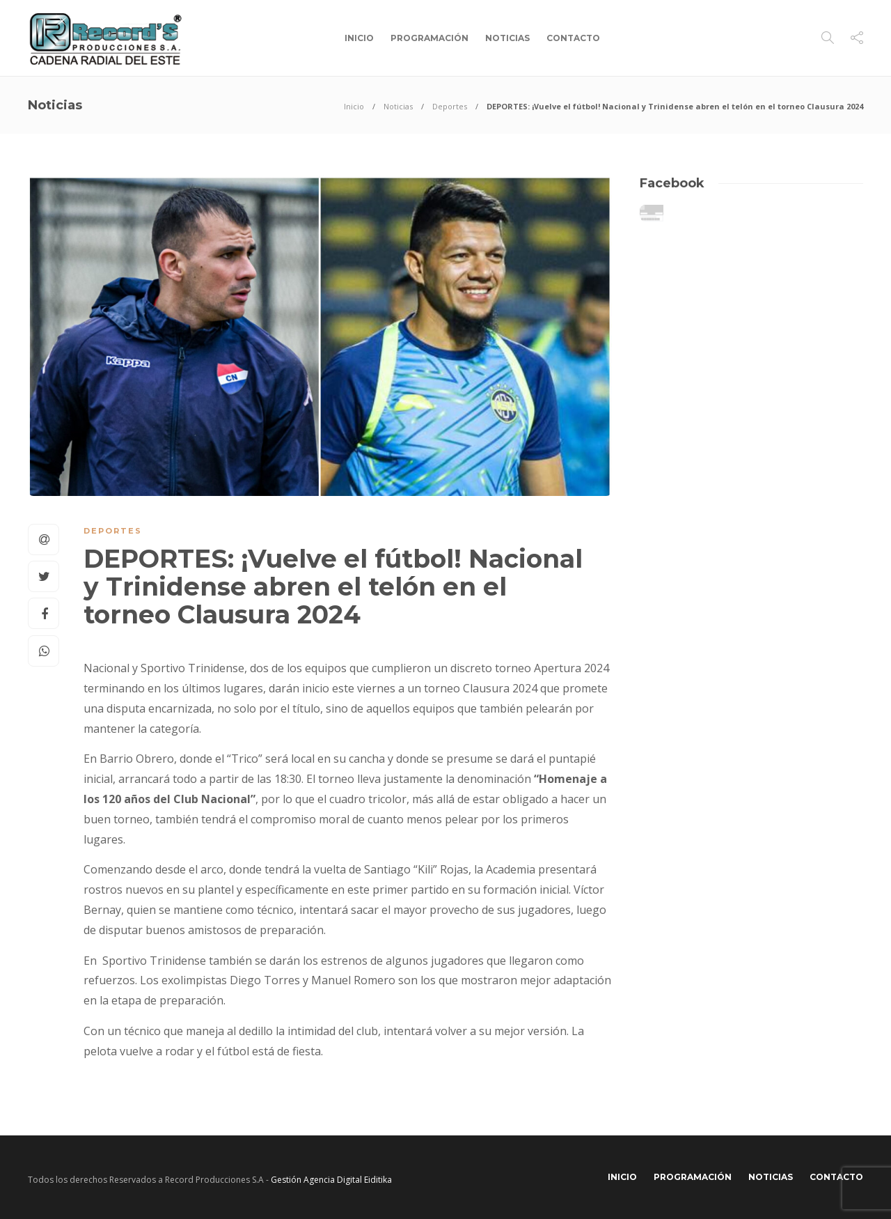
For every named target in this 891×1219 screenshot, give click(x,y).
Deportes (449, 106)
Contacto (573, 38)
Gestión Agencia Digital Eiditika (331, 1180)
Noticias (507, 38)
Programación (429, 38)
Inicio (359, 38)
